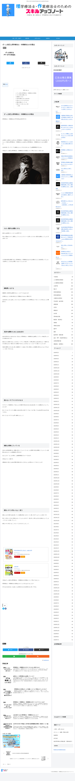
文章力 (63, 307)
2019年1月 (63, 621)
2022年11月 (63, 481)
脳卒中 (63, 329)
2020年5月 (63, 572)
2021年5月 (63, 536)
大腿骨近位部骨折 (63, 298)
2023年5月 (63, 462)
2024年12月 (63, 404)
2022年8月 (63, 490)
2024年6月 (63, 423)
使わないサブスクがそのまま (23, 100)
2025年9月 (63, 377)
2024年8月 (63, 417)
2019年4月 (63, 612)
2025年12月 (63, 368)
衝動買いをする (20, 97)
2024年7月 (63, 420)
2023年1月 (63, 475)
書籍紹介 (63, 310)
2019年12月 (63, 588)
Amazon (22, 557)
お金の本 (16, 567)
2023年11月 (63, 444)
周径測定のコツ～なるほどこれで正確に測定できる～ (67, 143)
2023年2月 (63, 472)
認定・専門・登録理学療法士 (63, 338)
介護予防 (63, 286)
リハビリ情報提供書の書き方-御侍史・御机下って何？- (67, 194)
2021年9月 (63, 524)
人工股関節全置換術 (63, 280)
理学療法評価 (63, 316)
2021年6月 (63, 533)
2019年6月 (63, 606)
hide (6, 84)
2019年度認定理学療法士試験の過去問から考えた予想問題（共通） (67, 229)
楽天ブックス (17, 557)
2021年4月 (63, 539)
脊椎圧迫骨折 (63, 326)
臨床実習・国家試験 (63, 335)
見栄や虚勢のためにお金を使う (23, 98)
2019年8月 (63, 600)
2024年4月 (63, 429)
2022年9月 (63, 487)
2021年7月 (63, 530)
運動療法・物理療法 (63, 344)
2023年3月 (63, 469)
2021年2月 (63, 545)
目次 (24, 90)
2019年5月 (63, 609)
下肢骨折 (63, 277)
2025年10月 (63, 374)
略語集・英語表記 (63, 320)
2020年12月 (63, 551)
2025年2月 (63, 398)
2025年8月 (63, 380)
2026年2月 (63, 362)
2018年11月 (63, 627)
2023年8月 (63, 453)
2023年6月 (63, 459)
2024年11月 (63, 407)
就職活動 (63, 304)
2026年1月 (63, 365)
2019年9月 (63, 597)
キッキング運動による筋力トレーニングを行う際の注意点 (67, 135)
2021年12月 (63, 514)
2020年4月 (63, 576)
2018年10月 (63, 631)
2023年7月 (63, 456)
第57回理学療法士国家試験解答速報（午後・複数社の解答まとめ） (67, 212)
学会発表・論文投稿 (63, 301)
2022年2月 (63, 508)
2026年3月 (63, 359)
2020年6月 (63, 569)
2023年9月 (63, 450)
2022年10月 (63, 484)
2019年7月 (63, 603)
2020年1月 (63, 585)
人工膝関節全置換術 (63, 283)
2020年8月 (63, 563)
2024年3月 (63, 432)
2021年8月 (63, 527)
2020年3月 (63, 579)
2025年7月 (63, 383)
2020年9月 (63, 560)
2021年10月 (63, 521)
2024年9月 (63, 414)
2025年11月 (63, 371)
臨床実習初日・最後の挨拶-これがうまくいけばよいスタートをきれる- (67, 127)
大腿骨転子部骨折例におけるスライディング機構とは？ (67, 176)
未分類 (63, 313)
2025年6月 (63, 386)
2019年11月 (63, 591)
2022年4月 (63, 502)
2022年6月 (63, 496)
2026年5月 (63, 352)
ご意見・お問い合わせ (59, 729)
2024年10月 (63, 411)
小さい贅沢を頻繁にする (22, 95)
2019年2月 (63, 618)
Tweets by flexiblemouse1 (59, 749)
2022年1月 (63, 511)
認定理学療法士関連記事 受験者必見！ (63, 741)
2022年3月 (63, 505)
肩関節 (63, 323)
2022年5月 (63, 499)
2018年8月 (63, 637)
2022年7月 (63, 493)
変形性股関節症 (63, 292)
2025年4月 (63, 392)
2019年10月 (63, 594)
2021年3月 (63, 542)
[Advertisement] (37, 28)
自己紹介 (56, 738)
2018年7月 (63, 640)
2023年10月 (63, 447)
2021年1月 (63, 548)
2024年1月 (63, 438)
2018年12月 (63, 624)
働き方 (4, 644)
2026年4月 (63, 356)
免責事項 (56, 735)
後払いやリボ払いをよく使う (23, 104)
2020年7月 (63, 566)
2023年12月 (63, 441)
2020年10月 (63, 557)
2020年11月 (63, 554)
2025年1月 (63, 401)
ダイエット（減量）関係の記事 (61, 732)
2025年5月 (63, 389)
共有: (19, 106)
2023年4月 (63, 466)
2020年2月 (63, 582)
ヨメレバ (18, 553)
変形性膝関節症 (63, 295)
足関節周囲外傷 (63, 341)
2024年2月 (63, 435)
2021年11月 (63, 517)
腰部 (63, 332)
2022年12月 (63, 478)
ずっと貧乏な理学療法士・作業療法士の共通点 (26, 93)
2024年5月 (63, 426)
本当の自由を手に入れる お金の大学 (23, 551)
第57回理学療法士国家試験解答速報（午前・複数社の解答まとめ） (67, 221)
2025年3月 (63, 395)
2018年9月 (63, 634)
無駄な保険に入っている (22, 102)
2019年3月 (63, 615)
